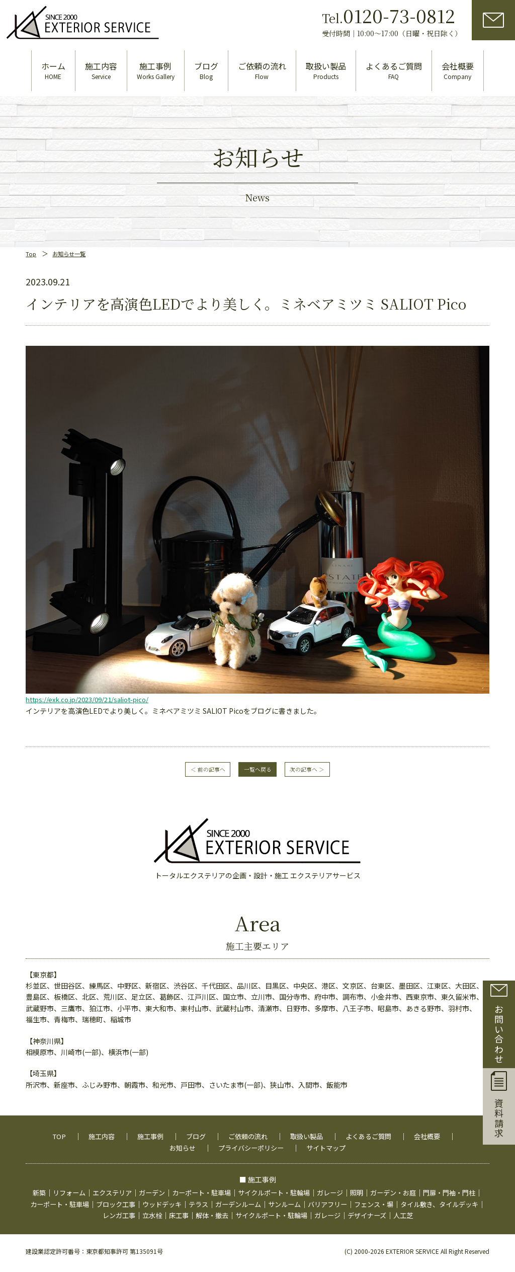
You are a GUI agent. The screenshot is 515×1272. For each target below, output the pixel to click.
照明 (395, 1185)
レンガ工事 (155, 1207)
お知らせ (204, 1140)
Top (31, 243)
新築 (57, 1185)
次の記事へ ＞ (321, 760)
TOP (76, 1128)
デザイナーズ (419, 1207)
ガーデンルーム (313, 1196)
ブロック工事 (183, 1196)
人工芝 (457, 1207)
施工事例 (171, 1128)
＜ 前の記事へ (193, 760)
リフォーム (88, 1185)
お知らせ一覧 (72, 243)
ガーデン (176, 1185)
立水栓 (190, 1207)
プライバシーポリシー (276, 1140)
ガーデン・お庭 (433, 1185)
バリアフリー (409, 1196)
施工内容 (120, 1128)
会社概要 (153, 1140)
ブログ (218, 1128)
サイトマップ (355, 1140)
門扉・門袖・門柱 (57, 1196)
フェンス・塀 (458, 1196)
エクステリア (134, 1185)
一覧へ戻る (257, 760)
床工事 (218, 1207)
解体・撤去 (254, 1207)
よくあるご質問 (398, 1128)
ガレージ (367, 1185)
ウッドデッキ (233, 1196)
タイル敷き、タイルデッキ (89, 1207)
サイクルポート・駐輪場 (307, 1185)
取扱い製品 (334, 1128)
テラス (271, 1196)
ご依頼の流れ (272, 1128)
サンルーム (363, 1196)
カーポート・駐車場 (229, 1185)
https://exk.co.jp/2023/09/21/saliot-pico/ (93, 689)
